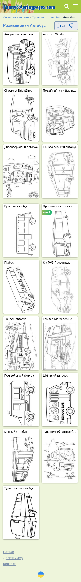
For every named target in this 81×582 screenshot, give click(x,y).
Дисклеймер (13, 558)
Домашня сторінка (16, 17)
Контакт (9, 564)
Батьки (8, 552)
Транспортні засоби (46, 17)
